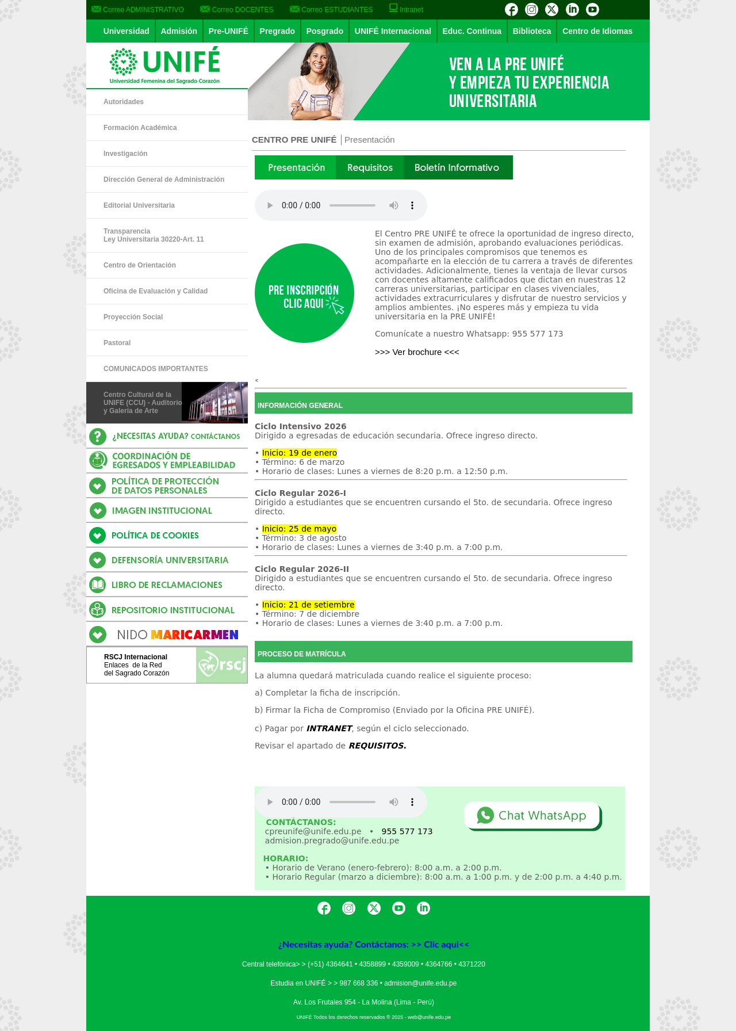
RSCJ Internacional (135, 657)
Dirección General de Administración (163, 179)
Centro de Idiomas (597, 31)
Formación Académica (140, 128)
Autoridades (123, 102)
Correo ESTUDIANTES (331, 10)
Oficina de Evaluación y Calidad (155, 291)
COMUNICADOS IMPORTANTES (155, 369)
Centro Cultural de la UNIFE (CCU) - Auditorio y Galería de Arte (142, 403)
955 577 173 (407, 831)
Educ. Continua (471, 31)
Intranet (406, 10)
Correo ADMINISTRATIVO (137, 10)
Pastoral (117, 343)
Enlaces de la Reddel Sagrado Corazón (136, 669)
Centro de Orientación (139, 265)
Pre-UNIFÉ (228, 31)
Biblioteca (532, 31)
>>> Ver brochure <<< (417, 352)
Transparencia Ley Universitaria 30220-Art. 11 (153, 235)
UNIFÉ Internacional (393, 31)
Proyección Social (133, 317)
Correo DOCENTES (236, 10)
